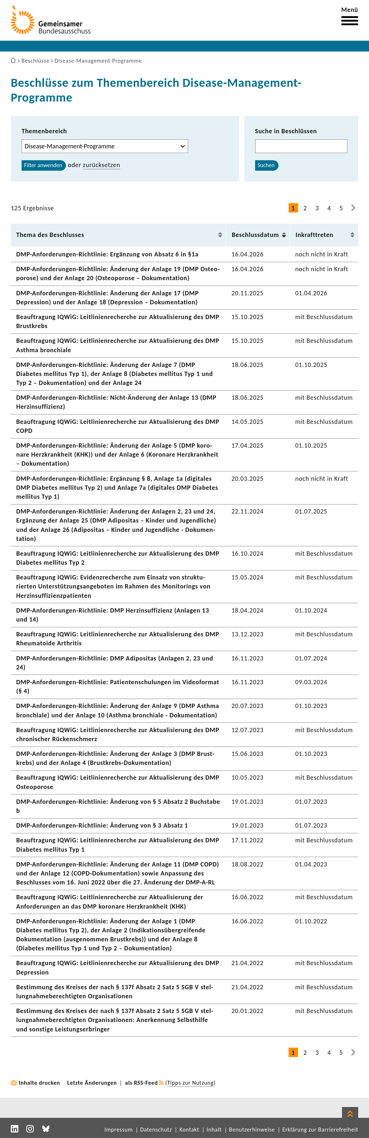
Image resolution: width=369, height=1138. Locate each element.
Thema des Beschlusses (50, 235)
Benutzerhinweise (252, 1129)
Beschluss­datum (255, 235)
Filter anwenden (43, 165)
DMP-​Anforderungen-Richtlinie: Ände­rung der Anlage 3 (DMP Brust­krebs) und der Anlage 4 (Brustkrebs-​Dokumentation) (115, 758)
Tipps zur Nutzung (190, 1082)
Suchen (266, 165)
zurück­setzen (101, 165)
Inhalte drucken (39, 1082)
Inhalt (214, 1129)
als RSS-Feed (141, 1082)
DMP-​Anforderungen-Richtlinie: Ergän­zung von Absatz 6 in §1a (107, 254)
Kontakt (189, 1129)
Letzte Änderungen (92, 1082)
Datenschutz (156, 1129)
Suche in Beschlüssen (286, 131)
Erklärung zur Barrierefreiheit (320, 1129)
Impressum (119, 1129)
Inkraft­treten (314, 235)
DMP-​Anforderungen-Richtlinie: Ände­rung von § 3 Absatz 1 (102, 825)
